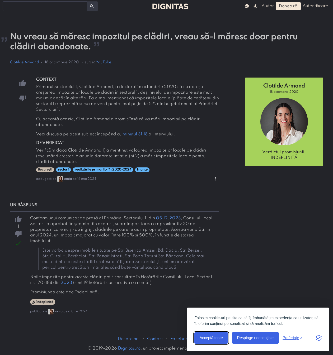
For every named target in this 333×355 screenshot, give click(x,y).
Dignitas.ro (129, 348)
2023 (66, 283)
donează (288, 6)
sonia (68, 178)
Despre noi (129, 339)
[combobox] (45, 6)
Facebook (180, 339)
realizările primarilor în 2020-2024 (103, 169)
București (45, 169)
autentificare (315, 6)
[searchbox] (7, 6)
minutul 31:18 (135, 134)
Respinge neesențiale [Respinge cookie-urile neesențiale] (255, 338)
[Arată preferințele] (293, 338)
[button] (247, 6)
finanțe (142, 169)
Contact (155, 339)
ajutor (268, 6)
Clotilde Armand (24, 62)
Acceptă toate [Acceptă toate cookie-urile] (211, 338)
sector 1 (63, 169)
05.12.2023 (168, 218)
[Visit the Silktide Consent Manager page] (319, 338)
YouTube (103, 62)
